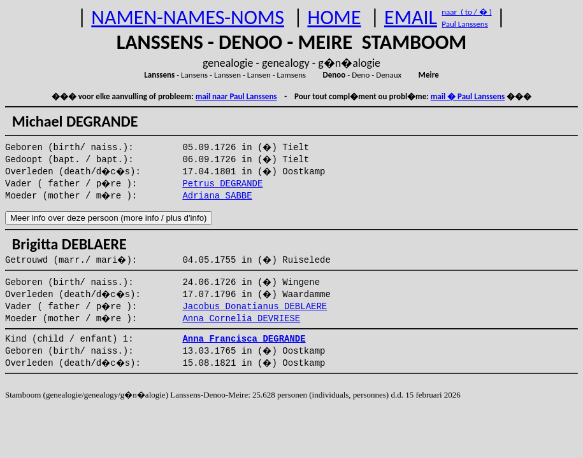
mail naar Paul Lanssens (236, 96)
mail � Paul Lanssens (468, 96)
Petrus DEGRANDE (222, 184)
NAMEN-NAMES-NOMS (187, 17)
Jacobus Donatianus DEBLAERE (254, 307)
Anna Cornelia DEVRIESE (241, 319)
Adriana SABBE (217, 196)
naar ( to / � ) (466, 12)
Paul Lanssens (465, 24)
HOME (334, 17)
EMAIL (410, 17)
